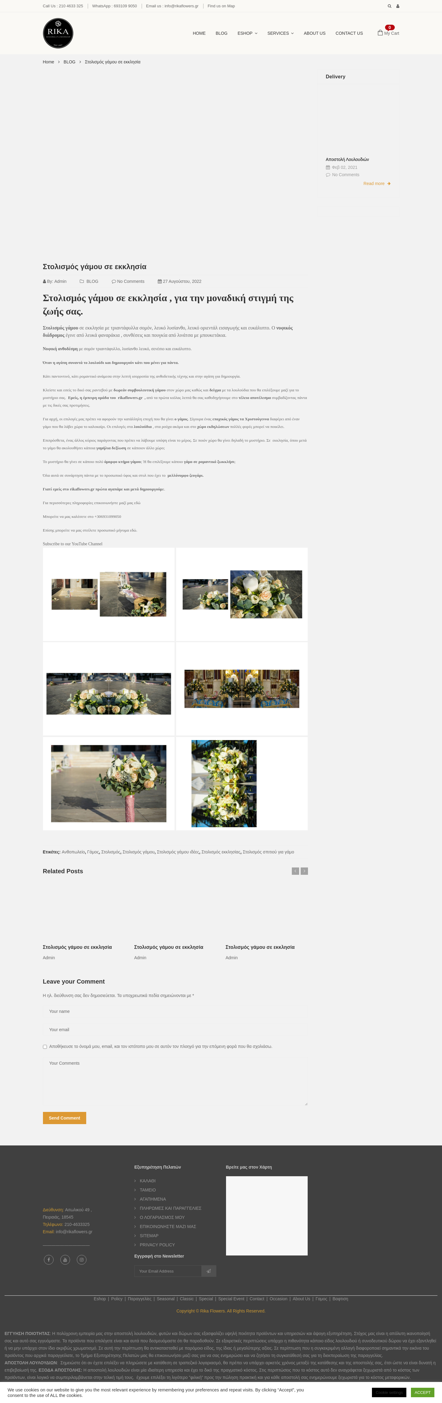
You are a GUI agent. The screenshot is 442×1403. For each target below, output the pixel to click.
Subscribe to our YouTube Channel (73, 544)
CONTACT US (349, 33)
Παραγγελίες (140, 1298)
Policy (116, 1298)
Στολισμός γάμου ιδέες (178, 851)
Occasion (278, 1298)
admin (61, 281)
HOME (199, 33)
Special (206, 1298)
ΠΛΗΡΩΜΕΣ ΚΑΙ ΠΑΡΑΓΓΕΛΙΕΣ (170, 1208)
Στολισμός (110, 851)
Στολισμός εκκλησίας (220, 851)
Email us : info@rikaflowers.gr (172, 6)
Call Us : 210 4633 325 (63, 6)
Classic (187, 1298)
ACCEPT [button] (423, 1392)
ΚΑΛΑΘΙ (148, 1180)
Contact (256, 1298)
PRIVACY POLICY (157, 1244)
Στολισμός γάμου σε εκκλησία (95, 266)
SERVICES (278, 33)
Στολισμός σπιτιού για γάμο (268, 851)
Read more (376, 183)
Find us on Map (221, 6)
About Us (314, 33)
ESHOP (245, 33)
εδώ (137, 502)
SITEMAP (149, 1235)
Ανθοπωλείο (73, 851)
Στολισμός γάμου (139, 851)
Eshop (100, 1298)
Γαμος (321, 1298)
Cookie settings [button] (389, 1392)
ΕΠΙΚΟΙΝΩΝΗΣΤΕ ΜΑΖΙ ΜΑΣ (168, 1226)
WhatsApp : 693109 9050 (114, 6)
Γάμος (93, 851)
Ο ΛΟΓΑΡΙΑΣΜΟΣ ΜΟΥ (162, 1217)
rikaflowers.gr (130, 397)
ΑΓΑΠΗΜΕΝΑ (153, 1199)
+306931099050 (107, 516)
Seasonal (166, 1298)
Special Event (231, 1298)
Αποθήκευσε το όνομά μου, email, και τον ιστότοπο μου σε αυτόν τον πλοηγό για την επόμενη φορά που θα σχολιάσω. (161, 1046)
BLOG (222, 33)
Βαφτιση (340, 1298)
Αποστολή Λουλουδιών (347, 159)
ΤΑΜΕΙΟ (148, 1190)
